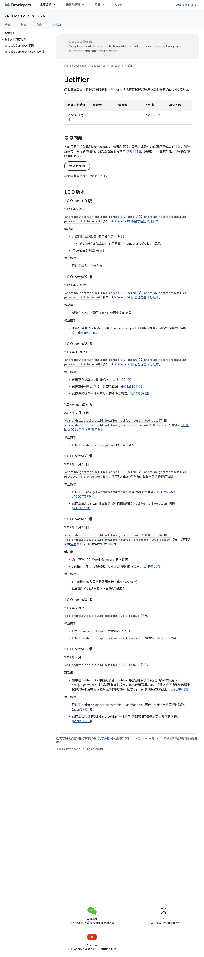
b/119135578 (152, 567)
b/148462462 (88, 333)
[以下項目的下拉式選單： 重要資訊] (56, 4)
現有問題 (135, 151)
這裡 (130, 477)
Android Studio (186, 4)
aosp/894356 (179, 690)
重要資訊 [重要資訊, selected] (45, 4)
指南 (24, 25)
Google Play (123, 4)
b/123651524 (166, 638)
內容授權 (104, 738)
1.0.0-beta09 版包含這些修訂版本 (135, 297)
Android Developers (75, 65)
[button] (25, 33)
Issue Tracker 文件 (93, 176)
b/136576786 (81, 508)
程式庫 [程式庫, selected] (57, 25)
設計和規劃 (73, 4)
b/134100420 (122, 380)
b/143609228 (140, 394)
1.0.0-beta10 (152, 115)
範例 (40, 25)
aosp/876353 (82, 721)
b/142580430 (131, 387)
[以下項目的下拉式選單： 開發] (105, 4)
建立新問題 (77, 166)
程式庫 (129, 65)
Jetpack (38, 15)
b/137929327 (166, 492)
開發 (97, 4)
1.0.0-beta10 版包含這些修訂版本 (135, 221)
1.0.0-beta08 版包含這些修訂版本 (135, 364)
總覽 (7, 25)
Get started (15, 15)
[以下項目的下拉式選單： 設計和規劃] (85, 4)
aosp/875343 (82, 710)
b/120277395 (81, 497)
